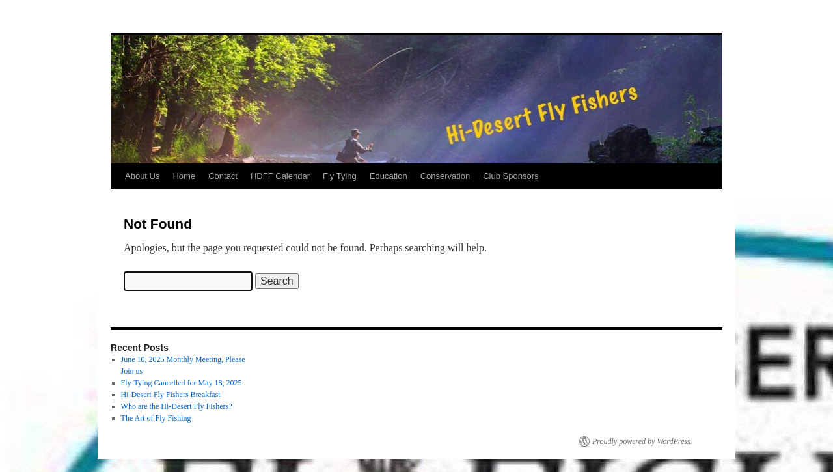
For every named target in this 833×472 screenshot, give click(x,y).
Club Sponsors (510, 176)
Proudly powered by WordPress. (642, 441)
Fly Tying (340, 176)
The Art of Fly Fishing (156, 418)
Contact (223, 176)
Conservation (445, 176)
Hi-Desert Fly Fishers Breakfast (171, 394)
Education (388, 176)
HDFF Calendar (280, 176)
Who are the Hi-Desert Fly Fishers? (176, 406)
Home (183, 176)
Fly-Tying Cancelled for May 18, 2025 (181, 382)
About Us (142, 176)
